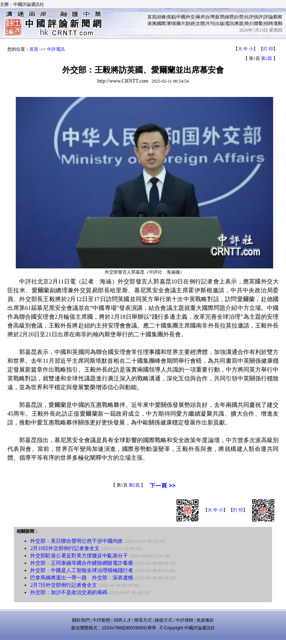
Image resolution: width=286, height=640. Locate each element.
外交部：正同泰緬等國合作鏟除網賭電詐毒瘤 (81, 563)
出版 (219, 23)
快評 (258, 16)
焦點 (171, 16)
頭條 (161, 16)
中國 (180, 16)
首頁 (151, 16)
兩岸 (200, 16)
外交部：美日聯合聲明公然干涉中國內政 (76, 541)
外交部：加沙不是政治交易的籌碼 (68, 592)
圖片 (180, 23)
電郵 (278, 23)
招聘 (268, 23)
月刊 (209, 23)
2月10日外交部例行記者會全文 (65, 548)
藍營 (219, 16)
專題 (239, 23)
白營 (239, 16)
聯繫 (258, 23)
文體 (200, 23)
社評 (248, 16)
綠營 (229, 16)
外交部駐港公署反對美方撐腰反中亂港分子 (79, 555)
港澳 (151, 23)
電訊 (229, 23)
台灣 (209, 16)
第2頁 (266, 58)
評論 (268, 16)
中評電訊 (56, 49)
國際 (161, 23)
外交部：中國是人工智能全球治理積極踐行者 (81, 570)
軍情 (171, 23)
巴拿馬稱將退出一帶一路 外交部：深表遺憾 (81, 578)
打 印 (268, 48)
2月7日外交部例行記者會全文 (63, 585)
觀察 (278, 16)
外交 (190, 16)
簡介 (248, 23)
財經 (190, 23)
